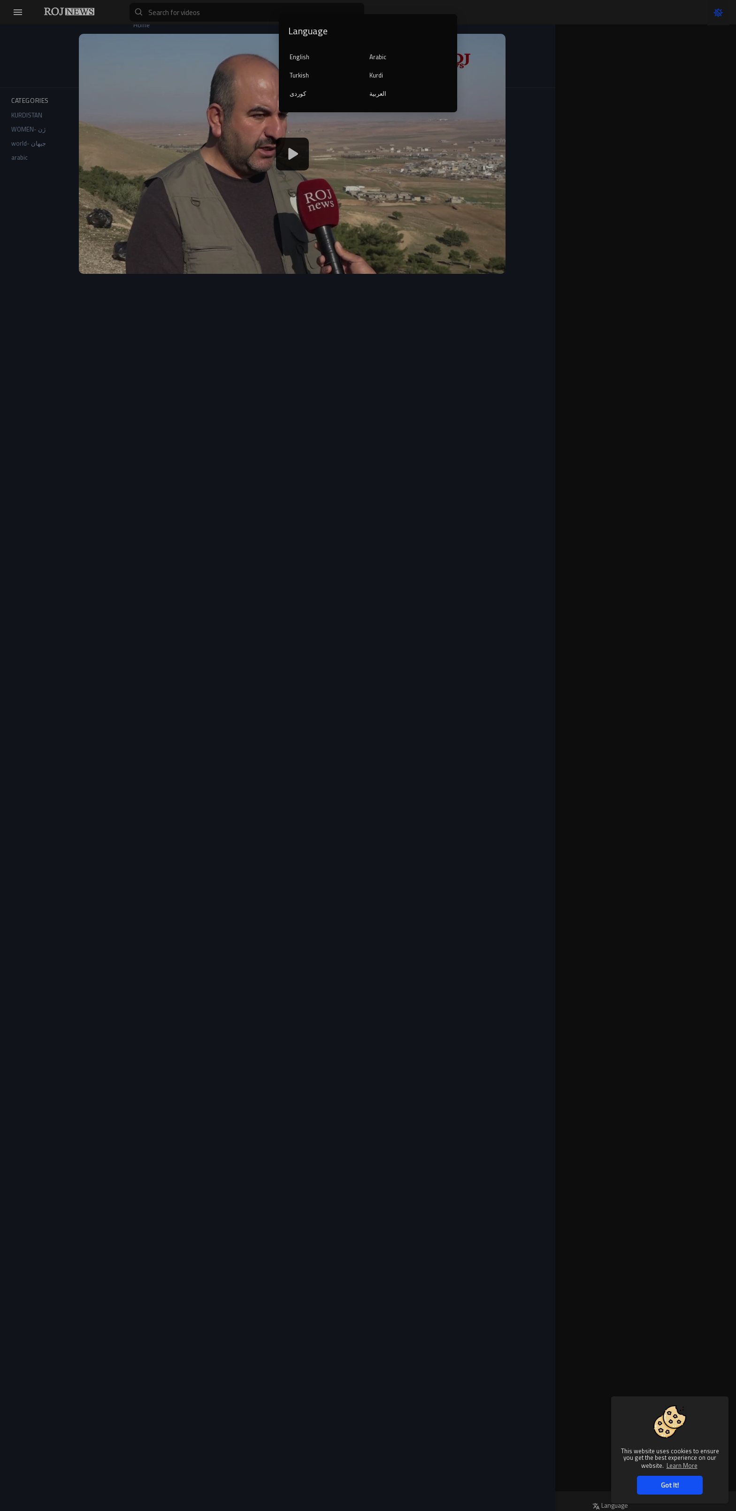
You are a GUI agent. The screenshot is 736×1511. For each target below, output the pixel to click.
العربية (377, 93)
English (299, 56)
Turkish (299, 75)
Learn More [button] (682, 1465)
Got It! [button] (670, 1485)
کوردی (298, 93)
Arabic (377, 56)
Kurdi (376, 75)
